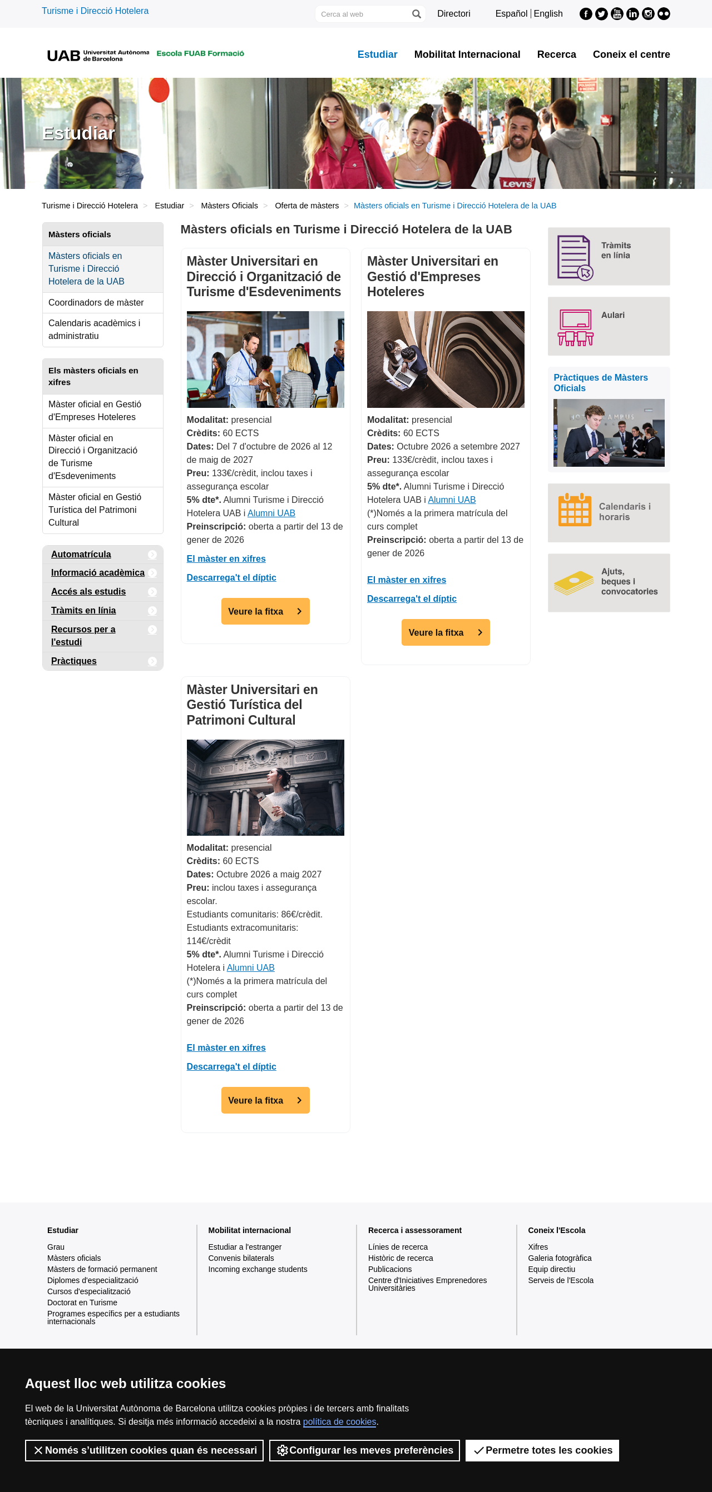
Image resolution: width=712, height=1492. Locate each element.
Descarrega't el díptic (231, 577)
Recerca (556, 54)
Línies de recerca (398, 1246)
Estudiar (378, 54)
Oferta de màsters (307, 205)
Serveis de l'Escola (561, 1280)
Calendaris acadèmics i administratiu (94, 329)
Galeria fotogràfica (560, 1258)
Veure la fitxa (255, 611)
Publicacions (390, 1269)
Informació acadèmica (104, 573)
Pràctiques (104, 661)
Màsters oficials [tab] (79, 234)
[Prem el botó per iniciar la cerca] (416, 14)
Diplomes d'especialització (93, 1280)
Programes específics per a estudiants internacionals (113, 1317)
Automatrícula (104, 555)
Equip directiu (552, 1269)
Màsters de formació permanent (102, 1269)
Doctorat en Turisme (82, 1302)
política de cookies (340, 1421)
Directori (454, 13)
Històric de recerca (400, 1258)
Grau (56, 1246)
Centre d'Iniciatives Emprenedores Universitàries (427, 1284)
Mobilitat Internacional (467, 54)
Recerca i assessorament (415, 1230)
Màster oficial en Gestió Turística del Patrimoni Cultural (94, 509)
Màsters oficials (74, 1258)
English (548, 13)
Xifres (538, 1246)
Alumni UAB (271, 513)
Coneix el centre (631, 54)
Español (512, 13)
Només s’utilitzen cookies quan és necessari (144, 1450)
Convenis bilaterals (241, 1258)
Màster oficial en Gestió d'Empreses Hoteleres (94, 411)
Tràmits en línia (104, 611)
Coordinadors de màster (96, 302)
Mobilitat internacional (250, 1230)
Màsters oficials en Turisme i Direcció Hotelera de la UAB (86, 268)
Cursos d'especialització (89, 1291)
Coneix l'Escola (557, 1230)
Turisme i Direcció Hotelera (95, 11)
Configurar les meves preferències (364, 1450)
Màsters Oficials (229, 205)
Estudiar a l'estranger (245, 1246)
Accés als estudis (104, 592)
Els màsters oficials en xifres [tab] (93, 376)
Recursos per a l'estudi (104, 634)
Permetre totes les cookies (542, 1450)
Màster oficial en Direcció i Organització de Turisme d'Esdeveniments (92, 457)
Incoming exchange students (258, 1269)
